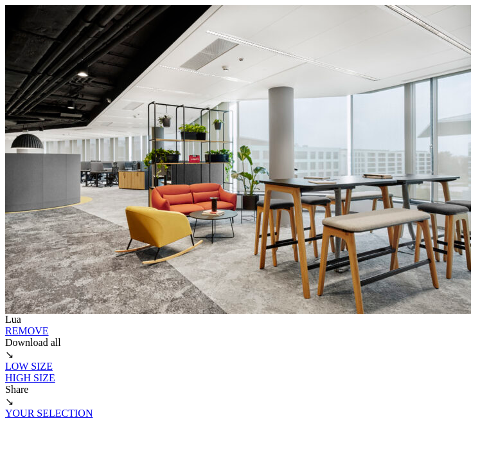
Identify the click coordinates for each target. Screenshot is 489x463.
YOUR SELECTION (49, 413)
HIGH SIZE (30, 377)
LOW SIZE (29, 366)
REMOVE (27, 330)
